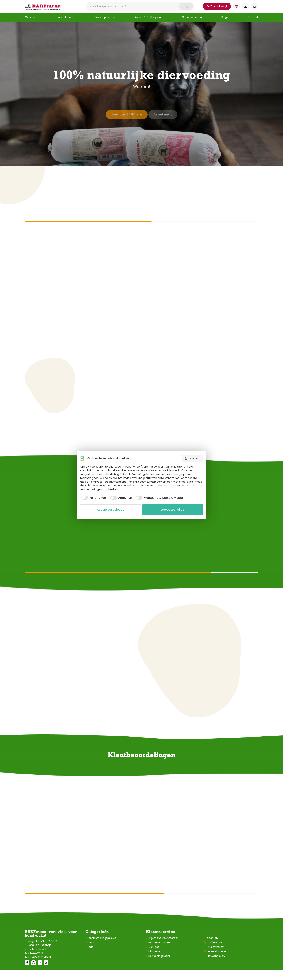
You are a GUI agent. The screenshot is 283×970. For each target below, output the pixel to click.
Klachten (212, 938)
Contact (252, 17)
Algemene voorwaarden (163, 938)
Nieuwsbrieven (216, 956)
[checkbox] (93, 498)
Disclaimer (155, 951)
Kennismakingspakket (102, 938)
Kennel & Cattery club (148, 17)
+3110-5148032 (37, 949)
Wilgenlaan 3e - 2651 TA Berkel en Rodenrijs (43, 943)
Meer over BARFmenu (126, 112)
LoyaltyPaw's (214, 942)
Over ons (30, 17)
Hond (91, 942)
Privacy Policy (215, 947)
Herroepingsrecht (159, 956)
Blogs (224, 17)
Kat (90, 947)
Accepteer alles (172, 510)
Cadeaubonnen (192, 17)
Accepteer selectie (110, 510)
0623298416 (35, 953)
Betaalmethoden (159, 942)
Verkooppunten (105, 17)
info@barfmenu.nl (39, 956)
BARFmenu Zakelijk (217, 6)
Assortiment (66, 17)
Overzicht (192, 458)
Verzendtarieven (217, 951)
